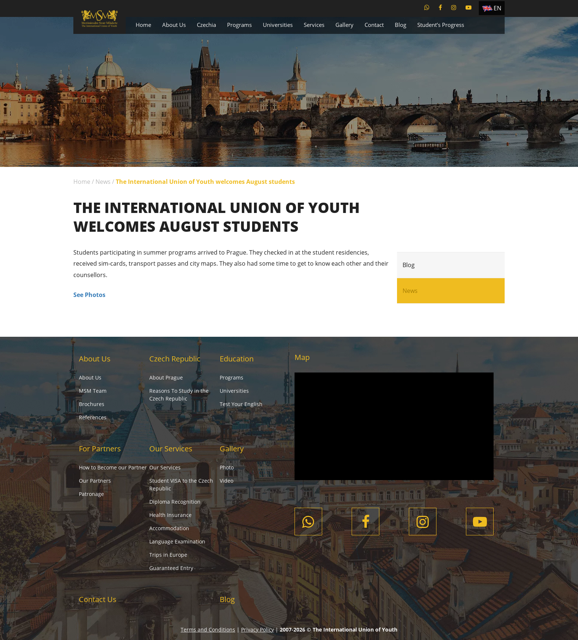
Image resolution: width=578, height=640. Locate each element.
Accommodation (169, 528)
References (93, 417)
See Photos (89, 295)
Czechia (206, 24)
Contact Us (97, 599)
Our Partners (95, 480)
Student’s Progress (440, 24)
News (103, 182)
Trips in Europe (168, 554)
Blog (400, 24)
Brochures (91, 404)
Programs (239, 24)
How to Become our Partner (113, 467)
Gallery (344, 24)
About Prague (166, 377)
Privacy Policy (257, 629)
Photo (227, 467)
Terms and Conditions (208, 629)
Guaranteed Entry (171, 567)
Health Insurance (170, 514)
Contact (374, 24)
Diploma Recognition (175, 501)
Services (314, 24)
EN (497, 8)
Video (226, 480)
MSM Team (93, 390)
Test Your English (241, 404)
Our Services (170, 449)
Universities (278, 24)
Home (143, 24)
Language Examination (177, 541)
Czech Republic (175, 359)
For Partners (100, 449)
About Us (174, 24)
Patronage (91, 493)
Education (237, 359)
